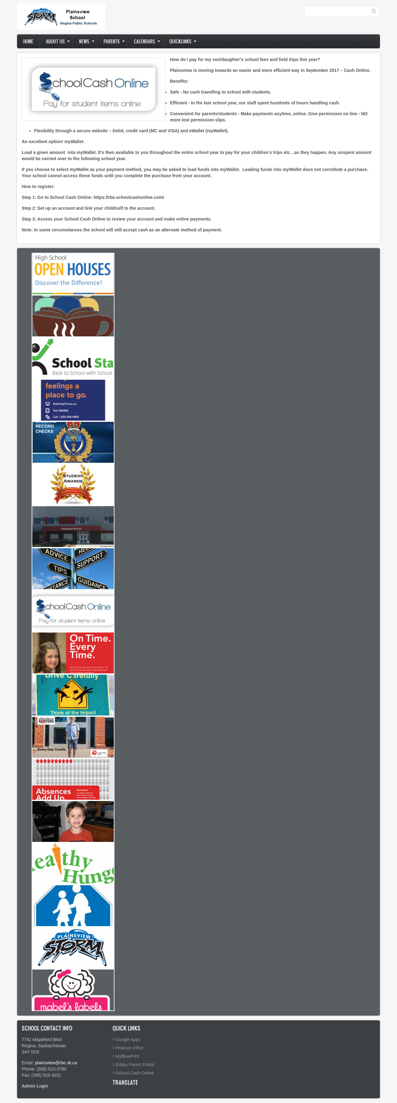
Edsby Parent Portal (135, 1064)
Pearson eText (130, 1047)
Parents (112, 41)
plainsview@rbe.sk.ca (56, 1062)
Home (28, 41)
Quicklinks (180, 41)
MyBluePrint (127, 1056)
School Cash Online (135, 1072)
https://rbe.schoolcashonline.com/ (128, 197)
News (84, 41)
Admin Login (35, 1085)
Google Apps (128, 1039)
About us (55, 41)
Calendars (144, 41)
